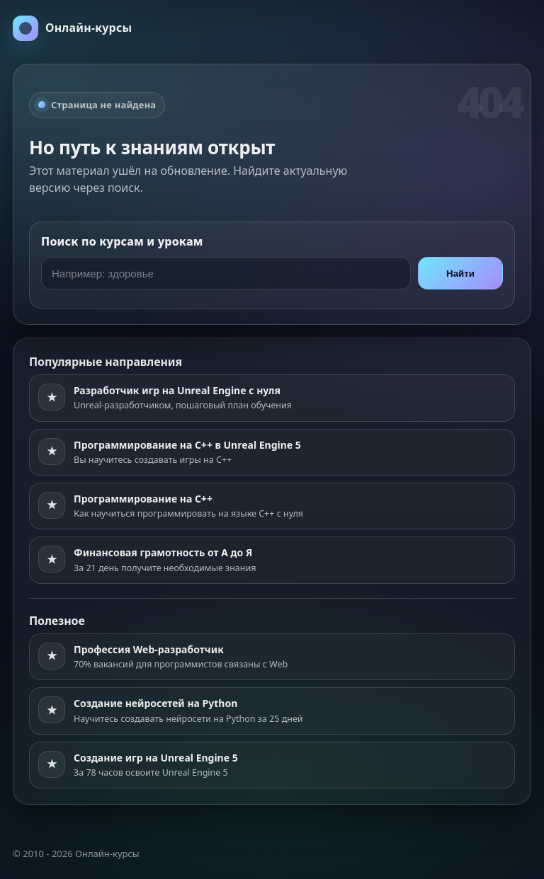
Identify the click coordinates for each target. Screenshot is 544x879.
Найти (460, 273)
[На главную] (72, 28)
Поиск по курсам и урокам (122, 241)
